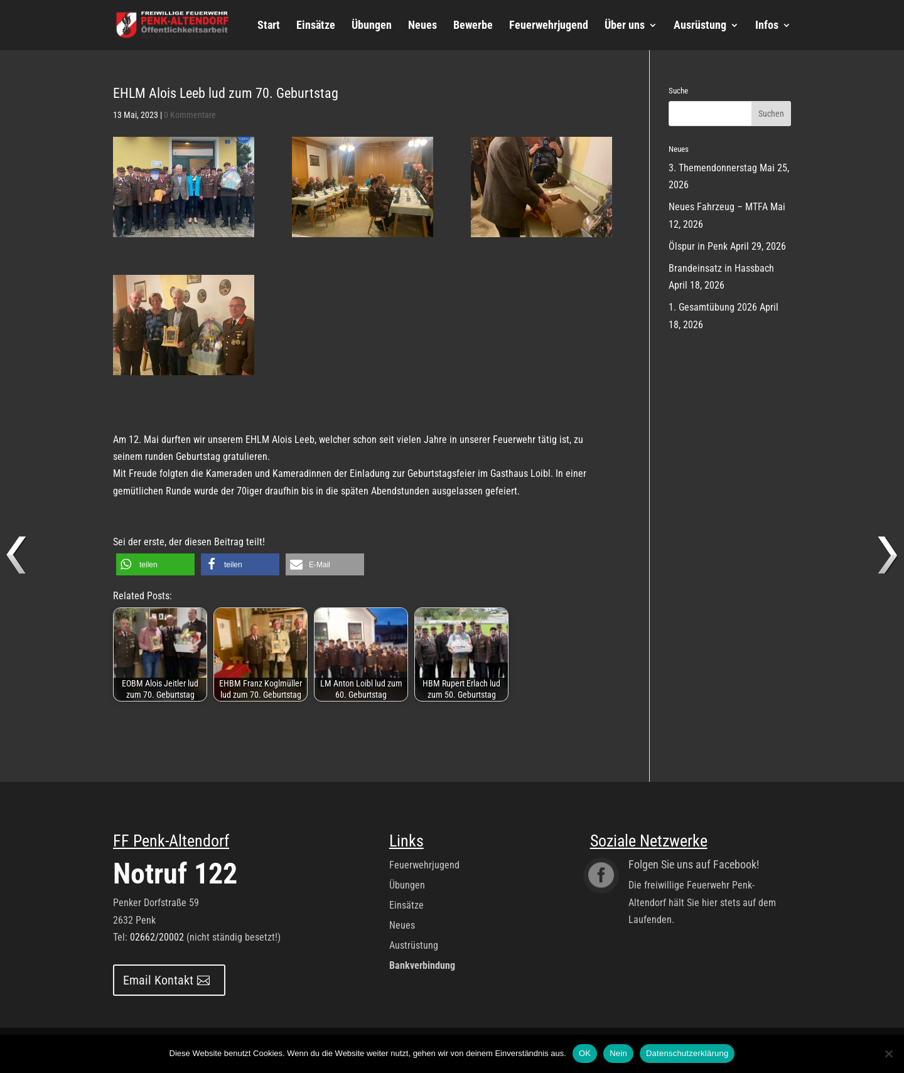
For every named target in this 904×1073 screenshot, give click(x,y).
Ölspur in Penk (698, 246)
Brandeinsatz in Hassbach (721, 268)
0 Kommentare (190, 115)
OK (585, 1053)
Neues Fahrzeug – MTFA (718, 207)
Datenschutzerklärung (687, 1053)
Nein (618, 1053)
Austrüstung (413, 945)
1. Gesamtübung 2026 (713, 307)
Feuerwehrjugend (548, 26)
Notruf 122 (175, 873)
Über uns (625, 26)
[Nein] (888, 1053)
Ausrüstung (700, 26)
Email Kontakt (158, 980)
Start (268, 26)
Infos (766, 26)
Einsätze (315, 26)
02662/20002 (157, 937)
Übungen (372, 26)
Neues (422, 26)
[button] (155, 564)
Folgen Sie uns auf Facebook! (693, 864)
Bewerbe (473, 26)
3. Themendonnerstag (713, 168)
